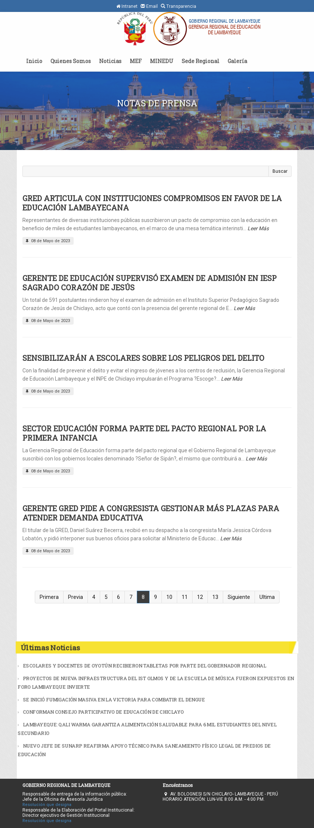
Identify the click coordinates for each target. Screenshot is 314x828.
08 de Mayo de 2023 (47, 240)
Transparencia (178, 6)
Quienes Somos (70, 61)
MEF (136, 61)
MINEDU (161, 61)
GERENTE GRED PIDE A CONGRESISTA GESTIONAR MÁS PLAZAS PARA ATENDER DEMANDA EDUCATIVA (150, 512)
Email (149, 6)
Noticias (110, 61)
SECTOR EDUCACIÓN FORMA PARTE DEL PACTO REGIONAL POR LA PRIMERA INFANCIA (144, 433)
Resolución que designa (46, 804)
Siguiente (239, 597)
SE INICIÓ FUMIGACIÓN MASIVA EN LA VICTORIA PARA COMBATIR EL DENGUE (126, 701)
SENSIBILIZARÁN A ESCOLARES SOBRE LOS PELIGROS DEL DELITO (143, 358)
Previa (75, 597)
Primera (49, 597)
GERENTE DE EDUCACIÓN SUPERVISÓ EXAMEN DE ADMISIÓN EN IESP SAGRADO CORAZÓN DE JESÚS (149, 282)
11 (185, 597)
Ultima (267, 597)
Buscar (280, 171)
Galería (237, 61)
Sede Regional (200, 61)
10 (169, 597)
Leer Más (258, 228)
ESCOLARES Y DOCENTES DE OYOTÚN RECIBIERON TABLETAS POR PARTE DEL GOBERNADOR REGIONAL (148, 677)
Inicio (34, 61)
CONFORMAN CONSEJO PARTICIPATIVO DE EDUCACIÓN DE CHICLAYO (118, 710)
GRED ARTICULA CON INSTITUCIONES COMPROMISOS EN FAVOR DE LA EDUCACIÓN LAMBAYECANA (152, 202)
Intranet (127, 6)
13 (215, 597)
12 (200, 597)
